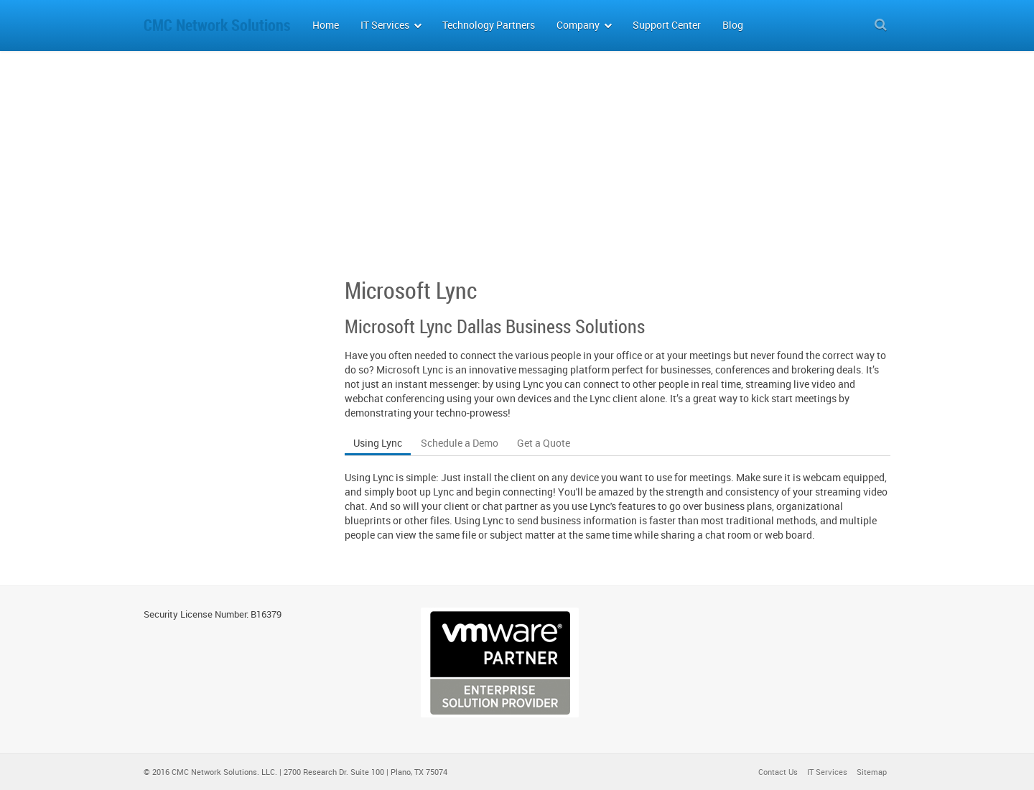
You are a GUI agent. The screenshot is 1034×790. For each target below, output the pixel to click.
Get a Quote (543, 443)
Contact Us (778, 771)
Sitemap (872, 771)
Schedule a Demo (459, 443)
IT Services (827, 771)
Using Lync (377, 443)
